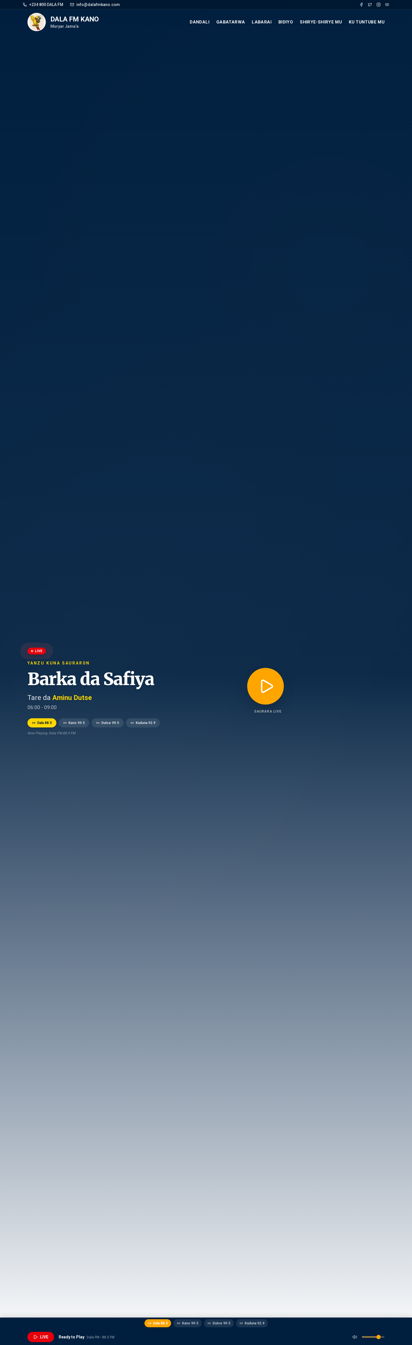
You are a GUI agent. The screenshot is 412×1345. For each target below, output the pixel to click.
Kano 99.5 (74, 723)
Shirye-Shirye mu (321, 22)
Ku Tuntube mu (367, 22)
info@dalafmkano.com (95, 4)
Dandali (199, 22)
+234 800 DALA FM (43, 4)
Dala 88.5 (42, 723)
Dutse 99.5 (107, 723)
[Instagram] (379, 5)
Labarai (262, 22)
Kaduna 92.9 (142, 723)
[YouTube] (387, 5)
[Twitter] (370, 5)
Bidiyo (285, 22)
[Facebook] (361, 5)
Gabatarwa (230, 22)
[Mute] (354, 1337)
